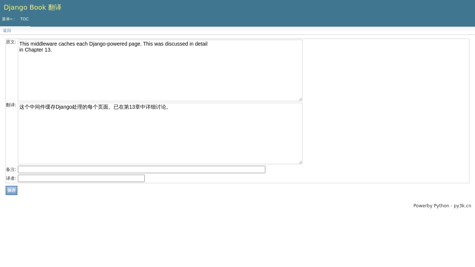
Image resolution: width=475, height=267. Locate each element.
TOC (24, 19)
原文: (11, 41)
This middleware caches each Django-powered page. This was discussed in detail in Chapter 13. (160, 70)
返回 (7, 30)
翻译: (11, 105)
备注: (11, 169)
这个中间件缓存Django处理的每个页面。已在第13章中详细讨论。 (160, 133)
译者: (11, 178)
